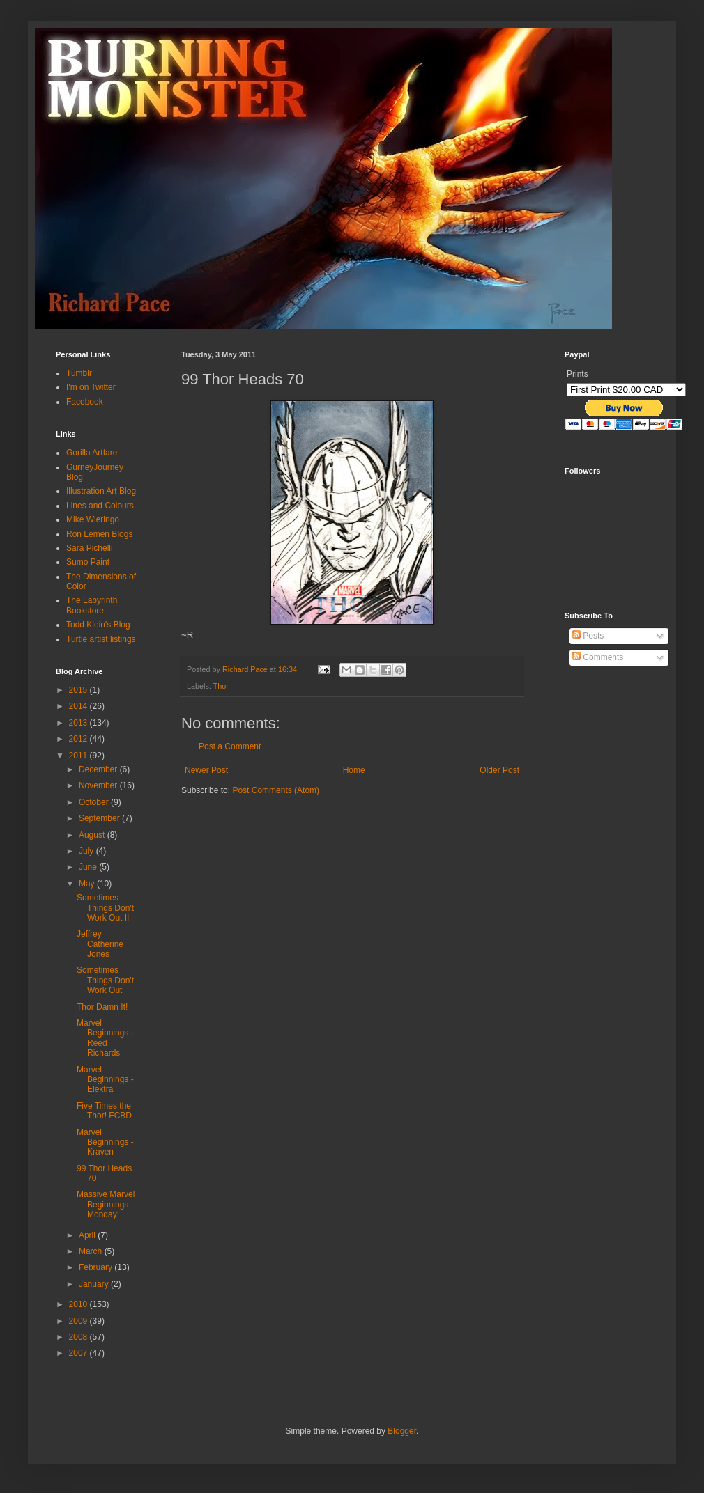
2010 (79, 1304)
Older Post (499, 770)
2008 (79, 1337)
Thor (221, 686)
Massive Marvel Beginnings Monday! (106, 1204)
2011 (79, 755)
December (99, 769)
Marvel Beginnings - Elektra (105, 1080)
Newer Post (206, 770)
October (95, 802)
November (99, 785)
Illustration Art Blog (101, 491)
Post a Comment (230, 746)
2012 (79, 739)
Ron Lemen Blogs (99, 534)
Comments (597, 657)
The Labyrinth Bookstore (91, 605)
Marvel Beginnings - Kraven (105, 1142)
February (96, 1267)
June (89, 867)
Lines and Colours (100, 505)
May (88, 884)
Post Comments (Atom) (275, 790)
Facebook (84, 402)
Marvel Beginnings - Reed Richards (105, 1038)
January (95, 1284)
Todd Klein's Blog (98, 625)
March (92, 1251)
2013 (79, 723)
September (100, 818)
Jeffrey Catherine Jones (100, 944)
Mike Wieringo (92, 519)
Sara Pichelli (89, 548)
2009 (79, 1321)
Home (354, 770)
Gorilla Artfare (91, 453)
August (93, 835)
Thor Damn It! (102, 1007)
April (88, 1235)
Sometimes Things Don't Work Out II (105, 908)
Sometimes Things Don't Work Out (105, 980)
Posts (588, 636)
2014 (79, 706)
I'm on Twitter (91, 387)
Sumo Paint (87, 562)
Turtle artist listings (101, 639)
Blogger (402, 1431)
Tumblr (79, 373)
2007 (79, 1353)
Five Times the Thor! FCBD (104, 1110)
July (87, 851)
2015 (79, 690)
